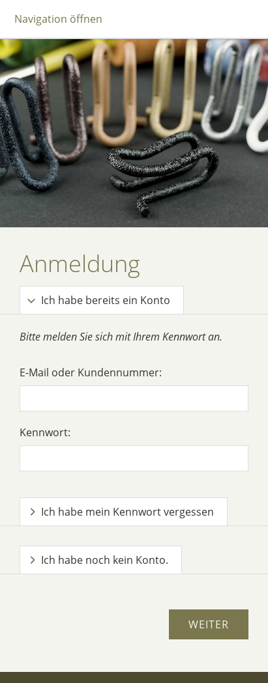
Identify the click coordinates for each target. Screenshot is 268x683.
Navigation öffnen (58, 19)
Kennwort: (45, 432)
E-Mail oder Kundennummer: (91, 372)
